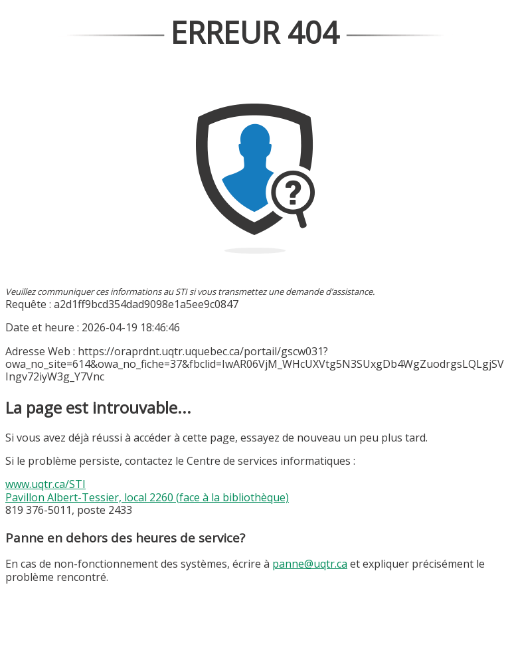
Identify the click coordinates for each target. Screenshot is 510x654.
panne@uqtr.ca (309, 563)
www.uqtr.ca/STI (45, 484)
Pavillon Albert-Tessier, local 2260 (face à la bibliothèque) (147, 497)
